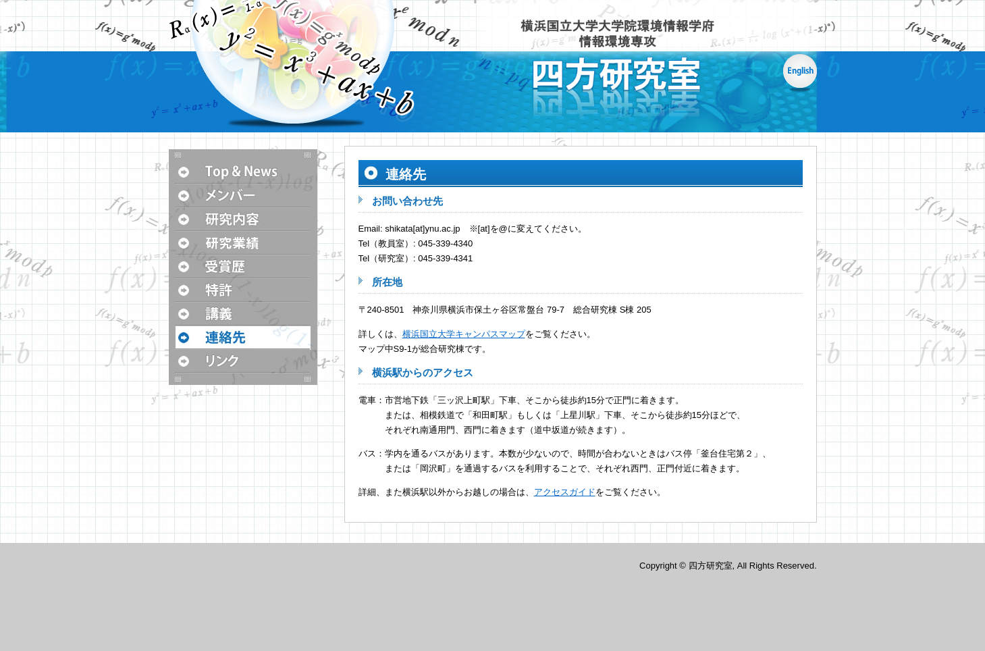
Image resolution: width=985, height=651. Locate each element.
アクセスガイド (564, 492)
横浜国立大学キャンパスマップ (463, 334)
